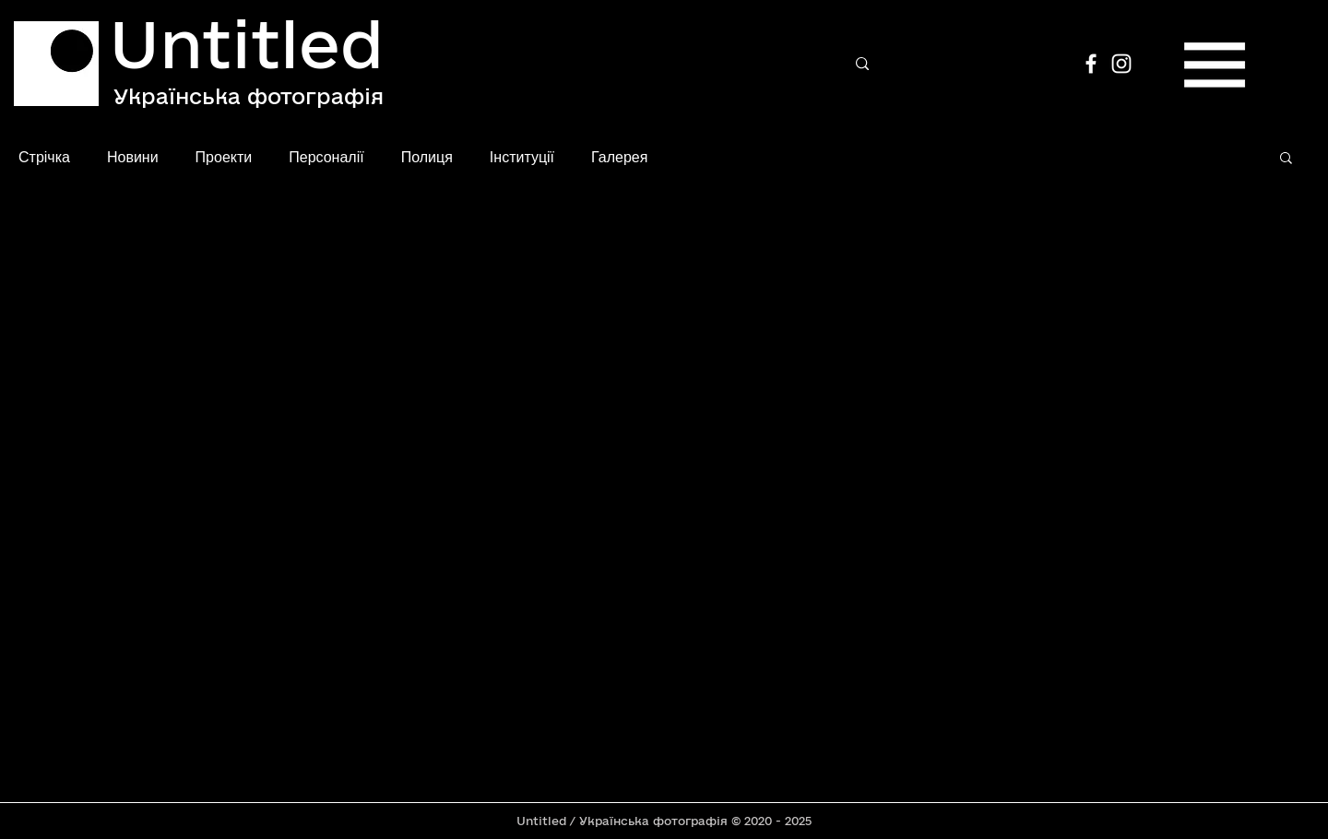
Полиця (427, 157)
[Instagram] (1121, 64)
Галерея (619, 157)
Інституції (522, 157)
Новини (133, 157)
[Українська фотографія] (248, 96)
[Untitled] (249, 44)
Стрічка (44, 157)
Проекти (224, 157)
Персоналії (326, 157)
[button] (1214, 64)
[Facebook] (1091, 64)
